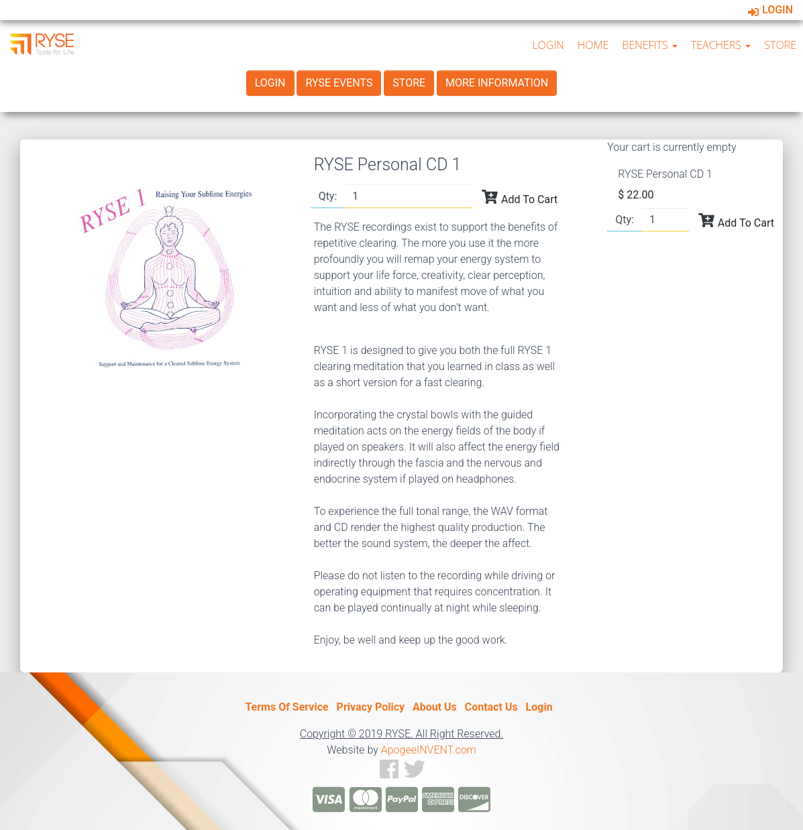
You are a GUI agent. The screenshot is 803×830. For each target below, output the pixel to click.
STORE (780, 45)
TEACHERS (721, 45)
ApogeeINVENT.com (428, 750)
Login (770, 9)
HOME (593, 45)
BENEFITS (650, 45)
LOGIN (548, 45)
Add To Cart (519, 197)
